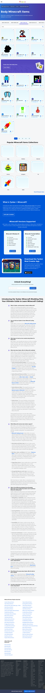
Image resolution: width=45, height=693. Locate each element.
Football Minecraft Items (27, 620)
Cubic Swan (34, 40)
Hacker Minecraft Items (9, 620)
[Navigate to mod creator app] (11, 265)
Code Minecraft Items (26, 608)
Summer (25, 676)
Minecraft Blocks (8, 648)
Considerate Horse (21, 40)
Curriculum (25, 663)
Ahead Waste (4, 86)
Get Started (12, 251)
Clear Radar (4, 40)
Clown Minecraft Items (26, 630)
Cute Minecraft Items (9, 617)
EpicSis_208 (4, 101)
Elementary (40, 669)
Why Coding (25, 667)
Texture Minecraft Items (27, 602)
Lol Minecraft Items (26, 632)
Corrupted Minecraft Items (10, 625)
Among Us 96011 (20, 86)
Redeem (25, 666)
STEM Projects (41, 684)
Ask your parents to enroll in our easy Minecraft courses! (22, 284)
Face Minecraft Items (9, 629)
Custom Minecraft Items (9, 602)
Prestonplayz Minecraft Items (10, 613)
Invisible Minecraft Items (27, 612)
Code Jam (33, 684)
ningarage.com (20, 55)
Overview (25, 662)
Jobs (17, 667)
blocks (31, 377)
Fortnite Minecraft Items (9, 627)
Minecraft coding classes (30, 323)
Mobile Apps (18, 669)
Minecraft (12, 6)
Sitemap (17, 670)
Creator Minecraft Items (27, 613)
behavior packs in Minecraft (18, 390)
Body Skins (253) (5, 22)
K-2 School (40, 676)
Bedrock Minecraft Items (27, 629)
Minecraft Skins (8, 646)
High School (40, 672)
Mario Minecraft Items (26, 627)
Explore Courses (9, 214)
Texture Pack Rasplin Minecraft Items (12, 610)
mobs (26, 377)
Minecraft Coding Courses (17, 433)
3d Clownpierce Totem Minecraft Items (30, 625)
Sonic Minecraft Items (9, 634)
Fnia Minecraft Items (9, 632)
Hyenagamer (4, 132)
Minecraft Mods (8, 653)
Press (17, 666)
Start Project (7, 67)
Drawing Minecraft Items (27, 603)
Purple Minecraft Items (9, 612)
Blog (17, 662)
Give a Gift (25, 665)
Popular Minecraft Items (9, 637)
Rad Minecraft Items (8, 636)
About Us (18, 663)
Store (17, 675)
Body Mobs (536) (14, 22)
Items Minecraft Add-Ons (9, 622)
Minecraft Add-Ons (8, 649)
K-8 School (40, 678)
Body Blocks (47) (33, 22)
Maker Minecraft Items (9, 615)
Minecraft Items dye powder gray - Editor (13, 605)
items (23, 377)
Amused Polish (5, 117)
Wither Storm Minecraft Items (28, 610)
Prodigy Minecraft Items (9, 624)
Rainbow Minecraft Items (9, 619)
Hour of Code (33, 685)
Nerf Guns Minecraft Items (27, 634)
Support (17, 665)
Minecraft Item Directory (9, 630)
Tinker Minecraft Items (26, 605)
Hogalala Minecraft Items (27, 607)
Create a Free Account (30, 691)
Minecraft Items (8, 651)
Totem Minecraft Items (9, 603)
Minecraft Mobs (8, 644)
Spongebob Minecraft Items (27, 622)
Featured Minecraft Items (27, 617)
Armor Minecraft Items (26, 637)
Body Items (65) (24, 22)
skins (20, 377)
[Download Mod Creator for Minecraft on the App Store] (28, 272)
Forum (17, 674)
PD (38, 681)
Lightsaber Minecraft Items (27, 624)
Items (17, 6)
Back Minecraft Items (26, 615)
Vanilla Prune (35, 117)
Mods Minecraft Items (9, 607)
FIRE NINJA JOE (5, 55)
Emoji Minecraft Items (9, 608)
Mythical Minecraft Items (27, 636)
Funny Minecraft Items (26, 619)
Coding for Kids (6, 6)
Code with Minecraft (8, 654)
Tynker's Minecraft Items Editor (28, 205)
